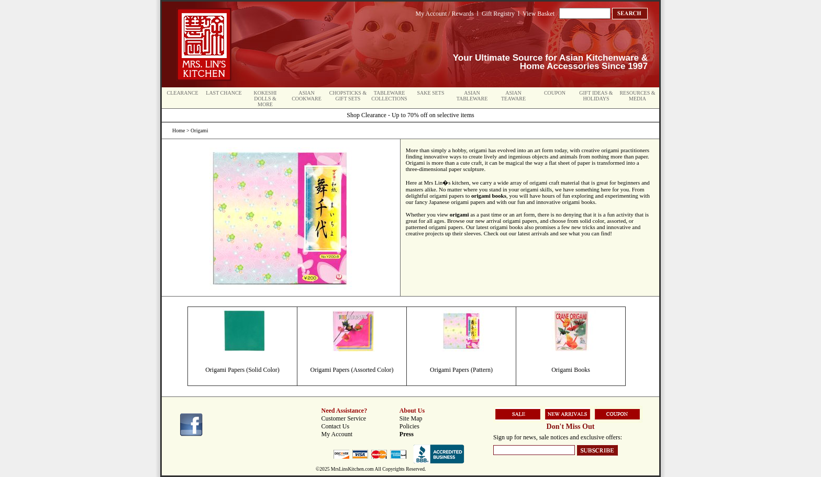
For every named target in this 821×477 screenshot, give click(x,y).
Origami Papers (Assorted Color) (352, 369)
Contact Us (335, 426)
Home (178, 130)
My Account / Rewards (445, 13)
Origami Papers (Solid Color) (242, 369)
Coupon (554, 93)
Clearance (182, 93)
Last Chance (223, 93)
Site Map (411, 418)
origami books (488, 195)
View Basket (538, 13)
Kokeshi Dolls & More (265, 98)
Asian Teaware (513, 95)
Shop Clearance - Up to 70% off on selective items (410, 115)
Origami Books (570, 369)
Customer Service (344, 418)
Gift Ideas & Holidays (596, 95)
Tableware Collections (389, 95)
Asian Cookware (306, 95)
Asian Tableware (472, 95)
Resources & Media (637, 95)
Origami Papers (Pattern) (461, 369)
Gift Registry (498, 13)
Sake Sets (431, 93)
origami (459, 214)
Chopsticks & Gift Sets (348, 95)
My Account (337, 434)
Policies (409, 426)
